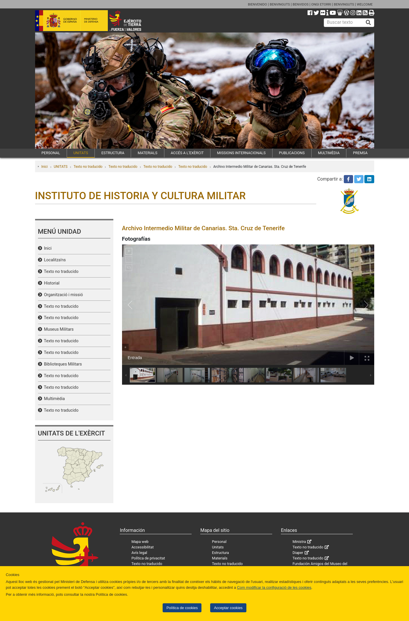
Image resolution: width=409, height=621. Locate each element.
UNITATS (80, 153)
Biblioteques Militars (62, 364)
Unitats (217, 547)
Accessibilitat (142, 547)
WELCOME (365, 4)
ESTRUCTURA (112, 153)
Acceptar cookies (228, 608)
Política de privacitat (148, 558)
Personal (219, 541)
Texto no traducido (88, 167)
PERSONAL (50, 153)
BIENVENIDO (257, 4)
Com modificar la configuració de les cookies (274, 587)
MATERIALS (147, 153)
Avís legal (139, 552)
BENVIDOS (301, 4)
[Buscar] (368, 23)
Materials (219, 558)
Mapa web (139, 541)
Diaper (297, 552)
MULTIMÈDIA (329, 153)
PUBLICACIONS (292, 153)
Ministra (299, 541)
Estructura (220, 552)
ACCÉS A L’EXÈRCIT (187, 153)
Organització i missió (62, 294)
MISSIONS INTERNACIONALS (241, 153)
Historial (51, 283)
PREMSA (360, 153)
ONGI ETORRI (321, 4)
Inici (44, 167)
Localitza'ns (54, 260)
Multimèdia (53, 398)
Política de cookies (182, 608)
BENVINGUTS (280, 4)
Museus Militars (58, 329)
